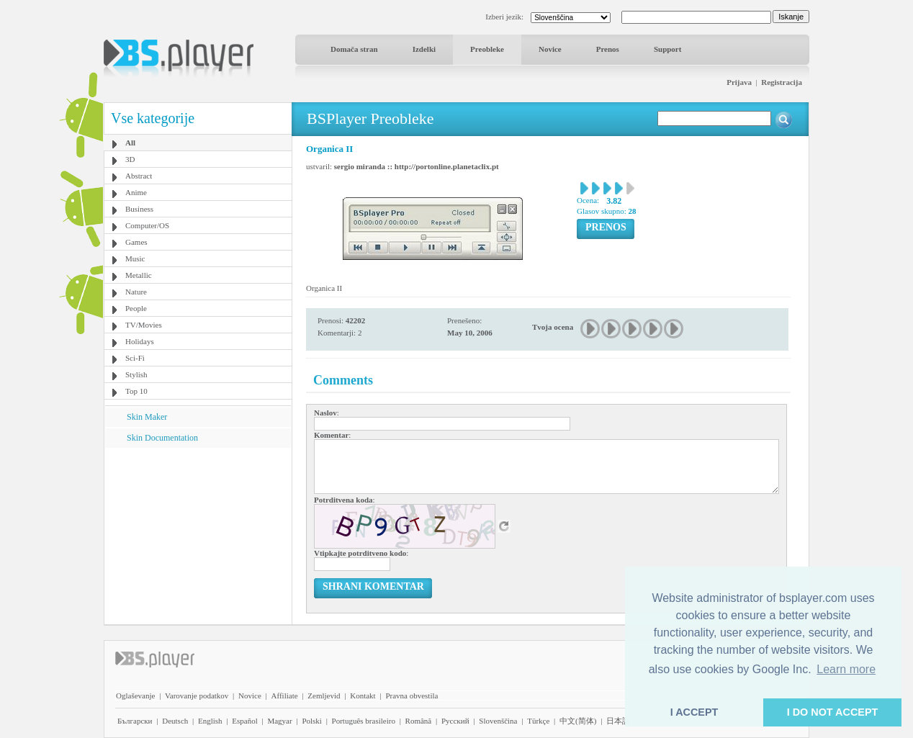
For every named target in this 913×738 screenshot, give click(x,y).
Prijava (739, 82)
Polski (312, 720)
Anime (136, 192)
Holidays (139, 341)
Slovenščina (498, 720)
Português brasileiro (363, 720)
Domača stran (354, 49)
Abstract (138, 175)
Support (668, 49)
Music (135, 258)
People (136, 308)
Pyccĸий (455, 720)
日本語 (618, 720)
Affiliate (284, 695)
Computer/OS (147, 225)
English (210, 720)
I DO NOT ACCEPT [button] (832, 712)
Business (139, 208)
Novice (550, 49)
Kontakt (362, 695)
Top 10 (136, 391)
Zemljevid (323, 695)
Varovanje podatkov (196, 695)
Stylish (136, 374)
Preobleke (487, 49)
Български (135, 720)
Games (136, 242)
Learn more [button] (846, 669)
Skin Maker (147, 417)
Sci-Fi (135, 358)
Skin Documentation (162, 438)
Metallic (138, 275)
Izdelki (424, 49)
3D (130, 159)
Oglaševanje (135, 695)
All (130, 142)
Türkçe (538, 720)
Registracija (781, 82)
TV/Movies (143, 324)
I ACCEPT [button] (694, 712)
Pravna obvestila (411, 695)
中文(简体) (577, 720)
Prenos (607, 49)
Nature (136, 291)
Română (418, 720)
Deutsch (175, 720)
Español (244, 720)
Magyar (279, 720)
